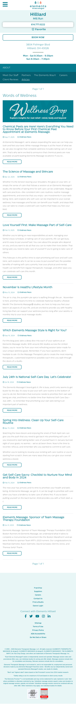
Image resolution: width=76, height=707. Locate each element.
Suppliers (38, 591)
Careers (63, 75)
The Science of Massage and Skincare (28, 172)
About (6, 68)
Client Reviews (10, 80)
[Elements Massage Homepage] (38, 5)
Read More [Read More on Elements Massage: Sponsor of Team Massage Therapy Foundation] (12, 553)
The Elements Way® (45, 75)
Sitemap (38, 623)
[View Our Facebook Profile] (26, 616)
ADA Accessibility (38, 634)
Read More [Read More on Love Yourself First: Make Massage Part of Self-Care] (12, 277)
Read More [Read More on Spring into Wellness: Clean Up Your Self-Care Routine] (12, 465)
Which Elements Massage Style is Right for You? (34, 330)
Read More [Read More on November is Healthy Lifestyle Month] (12, 320)
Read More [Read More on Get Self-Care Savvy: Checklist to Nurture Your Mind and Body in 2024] (12, 507)
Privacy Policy (38, 630)
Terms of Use (38, 627)
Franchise (38, 588)
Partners (26, 75)
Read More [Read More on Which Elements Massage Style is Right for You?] (12, 367)
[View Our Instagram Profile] (43, 616)
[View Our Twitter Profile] (31, 616)
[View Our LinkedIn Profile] (49, 616)
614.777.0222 (38, 25)
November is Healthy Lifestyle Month (27, 287)
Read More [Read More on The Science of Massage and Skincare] (12, 215)
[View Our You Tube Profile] (37, 616)
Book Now (38, 37)
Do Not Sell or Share (38, 637)
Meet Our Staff (10, 75)
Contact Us (38, 599)
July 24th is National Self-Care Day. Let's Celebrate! (37, 377)
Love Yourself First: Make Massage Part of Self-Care (37, 225)
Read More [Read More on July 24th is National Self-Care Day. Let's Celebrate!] (12, 410)
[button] (5, 5)
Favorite (39, 29)
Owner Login (38, 606)
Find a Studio (38, 602)
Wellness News (24, 137)
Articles (26, 80)
